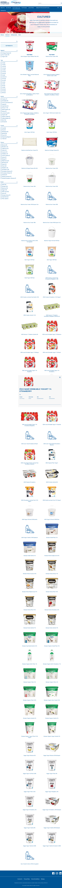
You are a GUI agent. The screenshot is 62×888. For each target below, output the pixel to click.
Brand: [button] (2, 182)
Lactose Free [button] (5, 113)
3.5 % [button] (4, 78)
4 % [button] (3, 82)
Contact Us (3, 10)
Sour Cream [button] (5, 54)
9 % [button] (3, 87)
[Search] (61, 3)
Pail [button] (4, 129)
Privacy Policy (27, 879)
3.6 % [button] (4, 80)
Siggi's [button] (4, 189)
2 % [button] (3, 70)
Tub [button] (4, 128)
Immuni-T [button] (5, 107)
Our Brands (8, 7)
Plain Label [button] (5, 198)
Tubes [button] (4, 138)
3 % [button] (3, 75)
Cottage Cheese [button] (6, 53)
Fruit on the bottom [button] (7, 102)
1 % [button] (3, 64)
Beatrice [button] (5, 188)
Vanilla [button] (4, 174)
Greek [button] (4, 104)
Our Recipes (24, 7)
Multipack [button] (5, 131)
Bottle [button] (4, 133)
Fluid (19, 34)
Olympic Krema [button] (6, 195)
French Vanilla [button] (6, 155)
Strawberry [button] (5, 169)
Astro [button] (4, 193)
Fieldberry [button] (5, 153)
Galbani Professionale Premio (42, 7)
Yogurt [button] (4, 56)
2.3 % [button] (4, 71)
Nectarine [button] (5, 162)
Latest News (31, 7)
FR (60, 7)
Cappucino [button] (5, 148)
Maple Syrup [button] (5, 160)
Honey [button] (4, 157)
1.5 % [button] (4, 66)
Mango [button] (4, 159)
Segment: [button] (3, 50)
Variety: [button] (2, 96)
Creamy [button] (4, 99)
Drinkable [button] (5, 100)
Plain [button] (4, 166)
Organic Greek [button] (6, 116)
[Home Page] (15, 3)
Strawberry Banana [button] (7, 171)
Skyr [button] (4, 120)
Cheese (2, 34)
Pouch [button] (4, 135)
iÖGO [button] (4, 184)
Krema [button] (4, 111)
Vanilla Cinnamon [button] (6, 176)
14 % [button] (4, 90)
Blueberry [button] (5, 146)
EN (58, 7)
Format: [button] (2, 125)
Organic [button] (4, 114)
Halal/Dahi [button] (5, 106)
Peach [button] (4, 164)
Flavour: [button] (2, 142)
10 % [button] (4, 89)
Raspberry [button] (5, 167)
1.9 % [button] (4, 68)
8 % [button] (3, 85)
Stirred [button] (4, 121)
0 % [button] (3, 63)
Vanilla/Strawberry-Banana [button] (9, 178)
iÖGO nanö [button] (5, 191)
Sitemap (43, 879)
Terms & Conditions (35, 879)
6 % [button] (3, 84)
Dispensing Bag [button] (6, 136)
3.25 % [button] (4, 77)
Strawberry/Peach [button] (7, 173)
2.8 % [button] (4, 73)
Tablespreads (14, 34)
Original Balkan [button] (6, 118)
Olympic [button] (5, 186)
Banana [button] (4, 145)
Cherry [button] (4, 150)
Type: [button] (2, 60)
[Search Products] (50, 3)
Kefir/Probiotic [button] (6, 109)
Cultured (7, 34)
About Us (3, 7)
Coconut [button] (4, 152)
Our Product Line (16, 7)
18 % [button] (4, 92)
